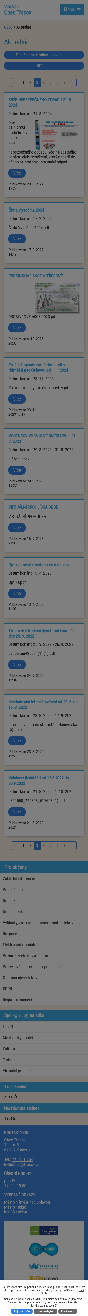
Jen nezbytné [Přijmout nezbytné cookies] (45, 1311)
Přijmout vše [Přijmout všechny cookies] (22, 1311)
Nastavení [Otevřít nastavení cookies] (67, 1311)
